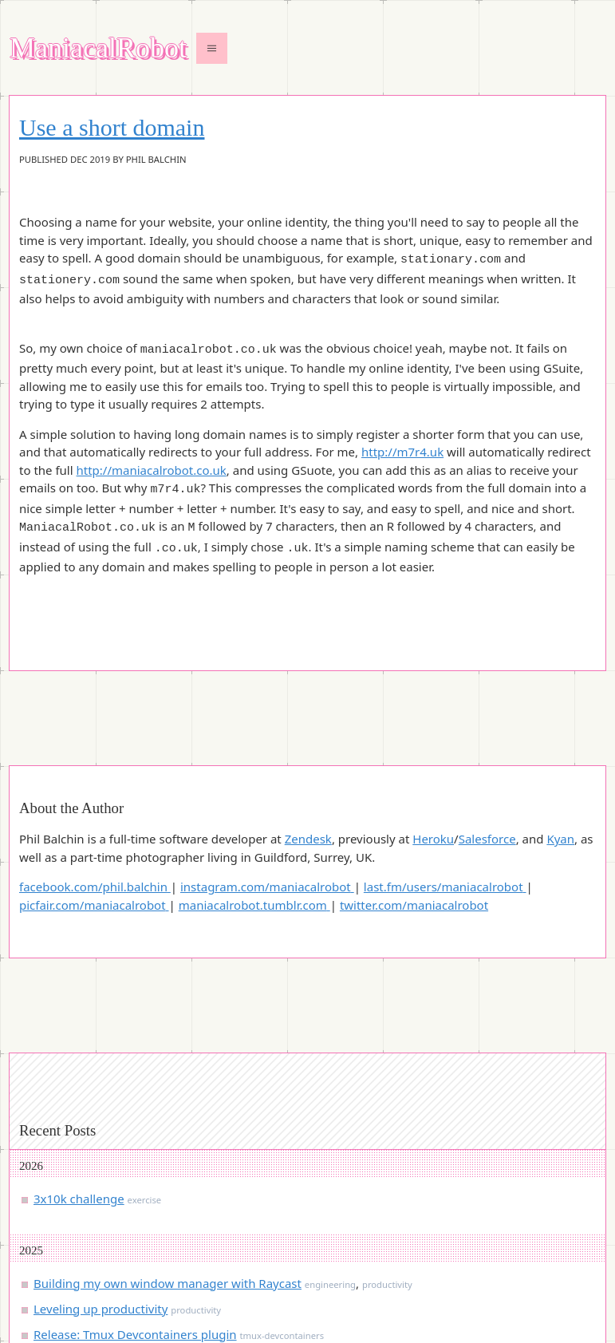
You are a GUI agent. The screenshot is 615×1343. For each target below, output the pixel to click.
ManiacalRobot (98, 48)
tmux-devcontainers (281, 1240)
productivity (387, 1189)
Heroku (433, 743)
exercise (145, 1104)
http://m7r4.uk (402, 444)
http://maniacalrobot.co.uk (152, 463)
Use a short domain (111, 128)
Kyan (560, 743)
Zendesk (308, 743)
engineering (330, 1189)
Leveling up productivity (101, 1213)
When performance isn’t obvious (124, 1264)
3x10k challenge (79, 1103)
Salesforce (487, 743)
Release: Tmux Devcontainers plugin (135, 1238)
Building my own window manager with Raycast (168, 1187)
